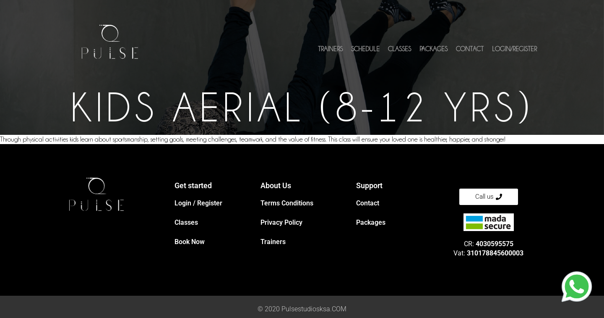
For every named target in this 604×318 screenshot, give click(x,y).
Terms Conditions (286, 203)
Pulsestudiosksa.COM (313, 309)
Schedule (365, 49)
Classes (399, 49)
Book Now (189, 242)
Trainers (330, 49)
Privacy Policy (281, 222)
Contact (470, 49)
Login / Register (198, 203)
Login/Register (514, 49)
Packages (433, 49)
